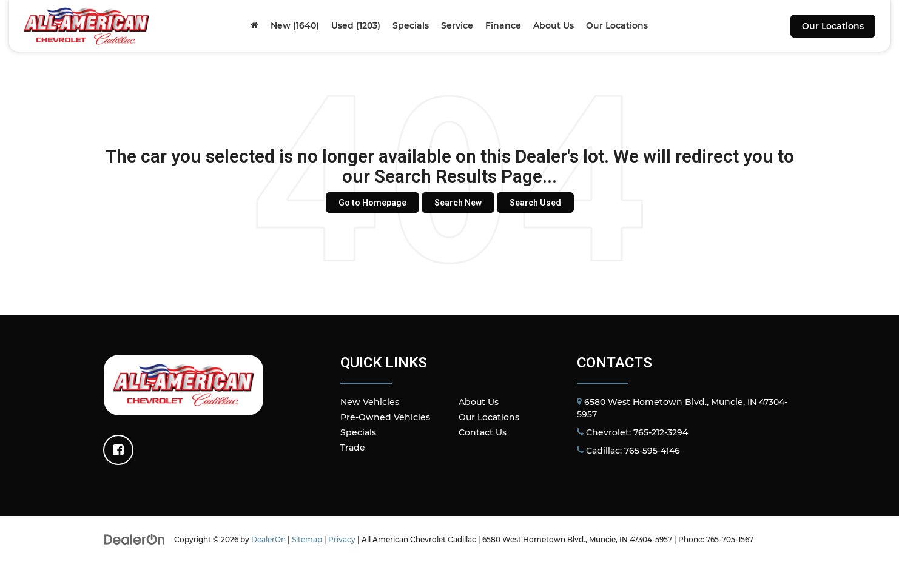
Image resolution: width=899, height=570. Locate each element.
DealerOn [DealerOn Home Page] (268, 539)
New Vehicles (369, 402)
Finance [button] (503, 25)
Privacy (341, 539)
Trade (352, 447)
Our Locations (833, 26)
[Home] (254, 25)
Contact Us (483, 432)
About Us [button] (553, 25)
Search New (458, 202)
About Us (479, 402)
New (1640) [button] (295, 25)
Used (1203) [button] (355, 25)
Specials (358, 432)
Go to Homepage (372, 202)
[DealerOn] (135, 539)
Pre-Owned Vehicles (385, 417)
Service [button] (457, 25)
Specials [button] (410, 25)
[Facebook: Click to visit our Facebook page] (118, 450)
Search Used (535, 202)
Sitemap (307, 539)
